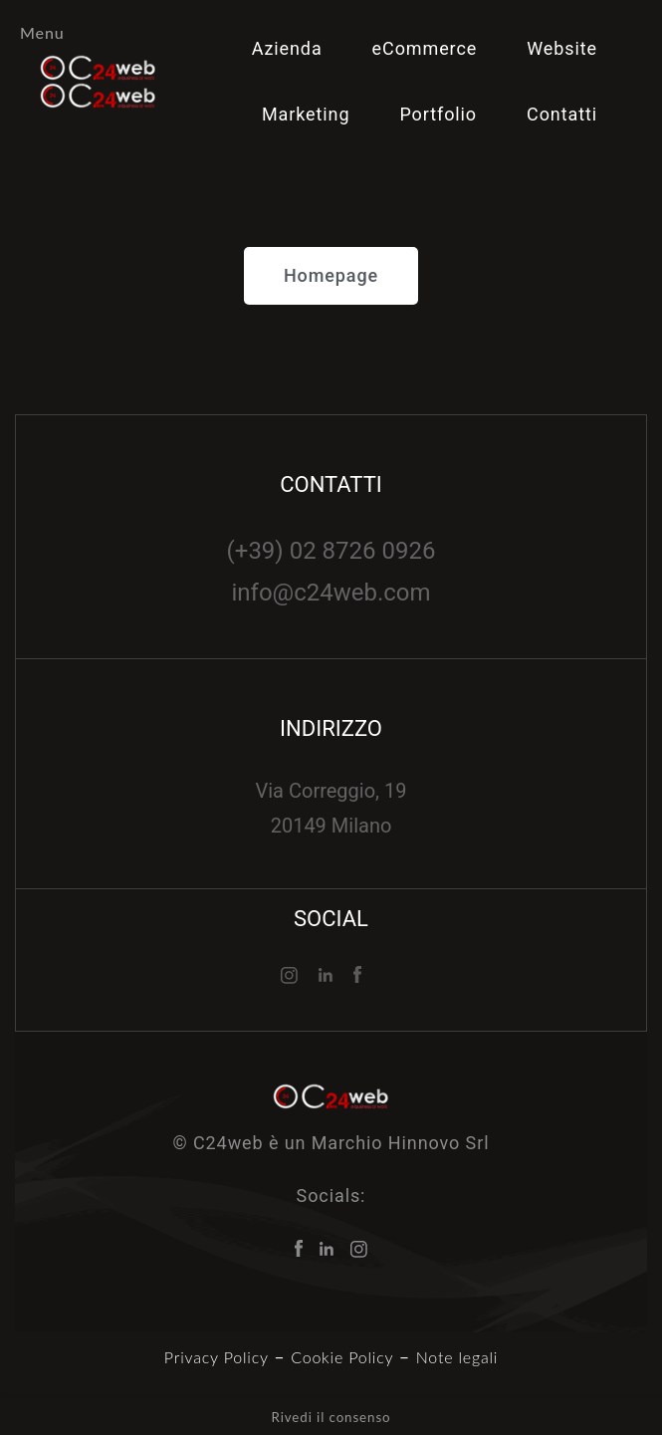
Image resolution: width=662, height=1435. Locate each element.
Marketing (306, 114)
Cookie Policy (342, 1356)
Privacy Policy (216, 1356)
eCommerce (425, 48)
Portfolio (438, 114)
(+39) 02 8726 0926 (331, 551)
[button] (331, 276)
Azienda (287, 48)
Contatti (562, 114)
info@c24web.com (330, 592)
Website (562, 48)
